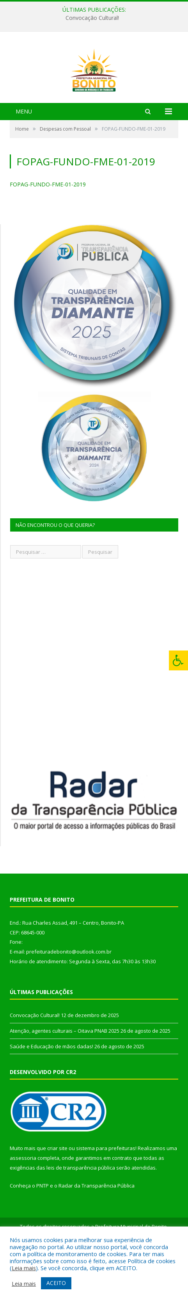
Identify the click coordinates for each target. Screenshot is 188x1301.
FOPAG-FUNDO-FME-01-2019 (48, 228)
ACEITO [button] (56, 1283)
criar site (57, 1192)
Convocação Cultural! (92, 17)
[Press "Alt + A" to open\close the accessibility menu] (178, 660)
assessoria (23, 1201)
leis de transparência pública (80, 1211)
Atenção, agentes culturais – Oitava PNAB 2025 (64, 1074)
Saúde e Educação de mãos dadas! (51, 1090)
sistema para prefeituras (105, 1192)
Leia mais (24, 1268)
